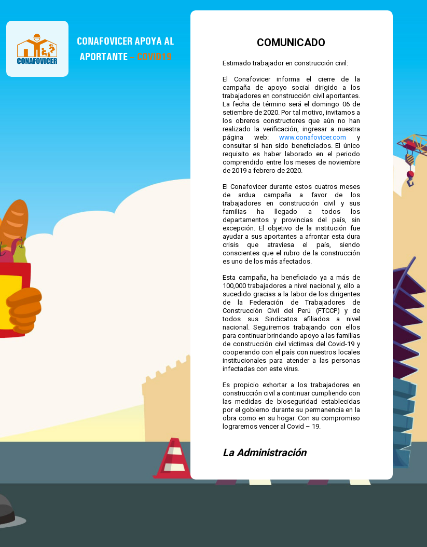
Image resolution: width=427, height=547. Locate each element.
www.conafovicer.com (312, 137)
